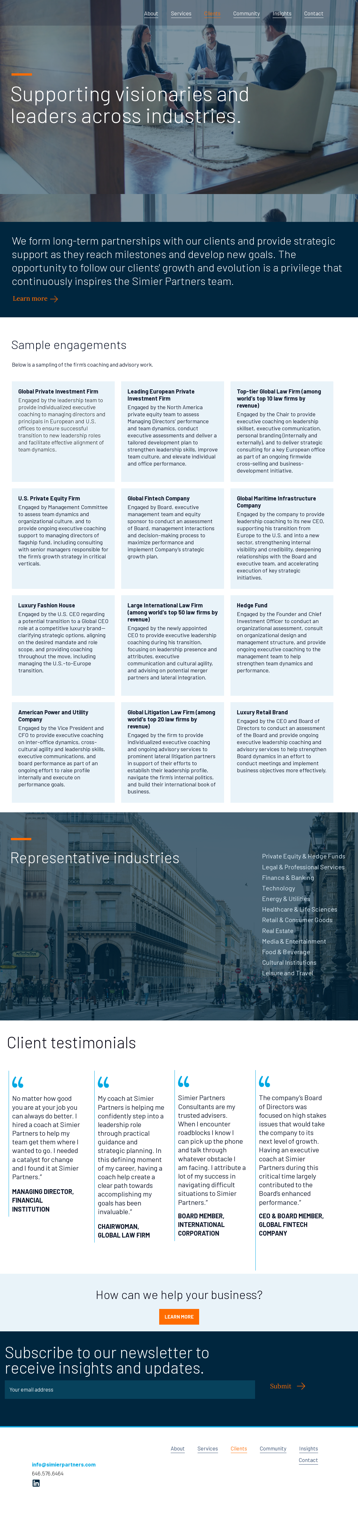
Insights (282, 13)
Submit (281, 1386)
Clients (212, 13)
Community (246, 13)
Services (181, 13)
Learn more (31, 298)
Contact (313, 13)
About (151, 13)
